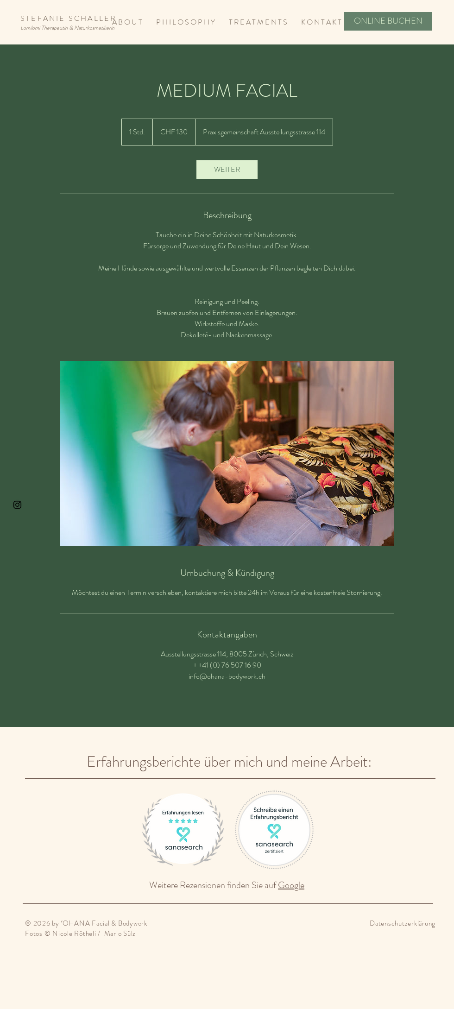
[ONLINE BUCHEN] (388, 21)
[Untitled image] (227, 453)
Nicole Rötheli (74, 933)
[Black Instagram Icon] (17, 504)
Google (291, 885)
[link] (227, 169)
